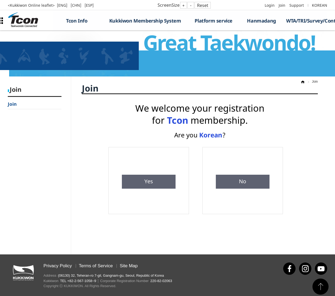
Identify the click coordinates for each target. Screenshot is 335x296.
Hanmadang (261, 20)
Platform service (213, 20)
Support (296, 5)
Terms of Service (96, 265)
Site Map (129, 265)
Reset (202, 5)
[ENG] (62, 5)
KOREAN (319, 5)
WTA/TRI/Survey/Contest (306, 20)
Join (282, 5)
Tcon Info (76, 20)
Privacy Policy (57, 265)
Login (270, 5)
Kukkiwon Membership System (145, 20)
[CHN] (76, 5)
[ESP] (89, 5)
